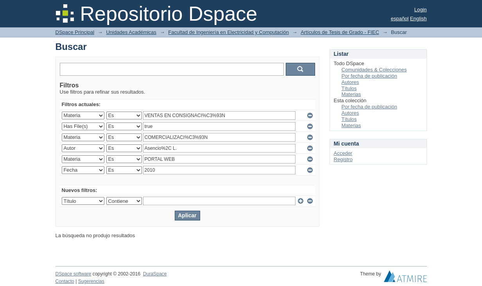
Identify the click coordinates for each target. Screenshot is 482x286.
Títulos (349, 88)
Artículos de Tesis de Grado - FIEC (340, 32)
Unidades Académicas (131, 32)
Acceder (343, 153)
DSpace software (73, 274)
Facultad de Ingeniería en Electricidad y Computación (228, 32)
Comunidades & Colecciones (374, 70)
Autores (350, 82)
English (418, 18)
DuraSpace (155, 274)
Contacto (65, 281)
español (400, 18)
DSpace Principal (75, 32)
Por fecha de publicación (369, 76)
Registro (343, 159)
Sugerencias (91, 281)
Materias (351, 94)
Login (420, 9)
